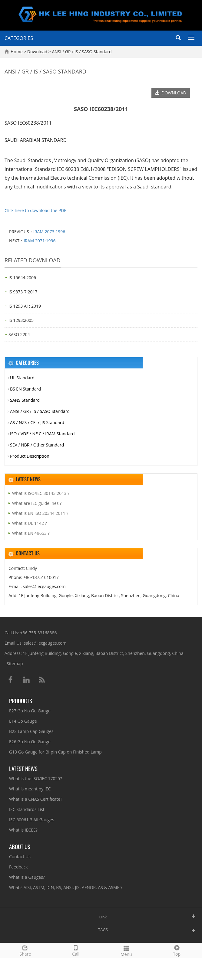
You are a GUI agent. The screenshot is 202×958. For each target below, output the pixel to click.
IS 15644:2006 (22, 277)
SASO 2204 (19, 334)
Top (176, 950)
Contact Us (20, 856)
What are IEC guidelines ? (36, 503)
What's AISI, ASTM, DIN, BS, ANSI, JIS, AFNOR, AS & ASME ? (65, 887)
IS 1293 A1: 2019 (24, 306)
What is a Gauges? (27, 877)
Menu (126, 950)
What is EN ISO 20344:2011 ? (40, 513)
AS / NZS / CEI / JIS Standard (37, 422)
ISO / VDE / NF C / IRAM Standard (42, 433)
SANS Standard (25, 400)
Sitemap (15, 663)
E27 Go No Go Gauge (30, 711)
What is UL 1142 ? (29, 523)
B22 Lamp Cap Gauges (31, 731)
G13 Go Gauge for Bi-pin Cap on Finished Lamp (55, 752)
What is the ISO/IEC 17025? (35, 778)
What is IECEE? (23, 830)
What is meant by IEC (30, 789)
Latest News (23, 768)
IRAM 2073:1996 (49, 231)
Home (17, 51)
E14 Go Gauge (23, 721)
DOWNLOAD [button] (170, 93)
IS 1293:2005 (21, 320)
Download (37, 51)
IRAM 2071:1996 (39, 241)
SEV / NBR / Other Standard (37, 445)
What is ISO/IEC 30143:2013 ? (40, 493)
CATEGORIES (19, 38)
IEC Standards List (27, 809)
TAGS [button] (103, 929)
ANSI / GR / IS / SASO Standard (81, 51)
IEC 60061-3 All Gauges (31, 819)
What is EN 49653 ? (30, 533)
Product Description (29, 456)
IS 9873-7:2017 (22, 292)
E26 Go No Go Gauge (30, 741)
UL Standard (22, 378)
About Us (19, 846)
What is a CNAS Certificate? (35, 799)
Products (20, 700)
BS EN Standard (25, 389)
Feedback (18, 867)
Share (25, 950)
